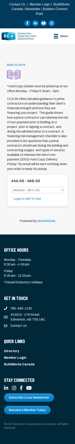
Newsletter (33, 9)
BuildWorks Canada (19, 364)
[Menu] (61, 36)
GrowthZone (46, 221)
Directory (11, 351)
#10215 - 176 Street (25, 314)
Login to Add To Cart (27, 198)
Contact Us (17, 4)
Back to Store (16, 64)
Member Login (40, 4)
